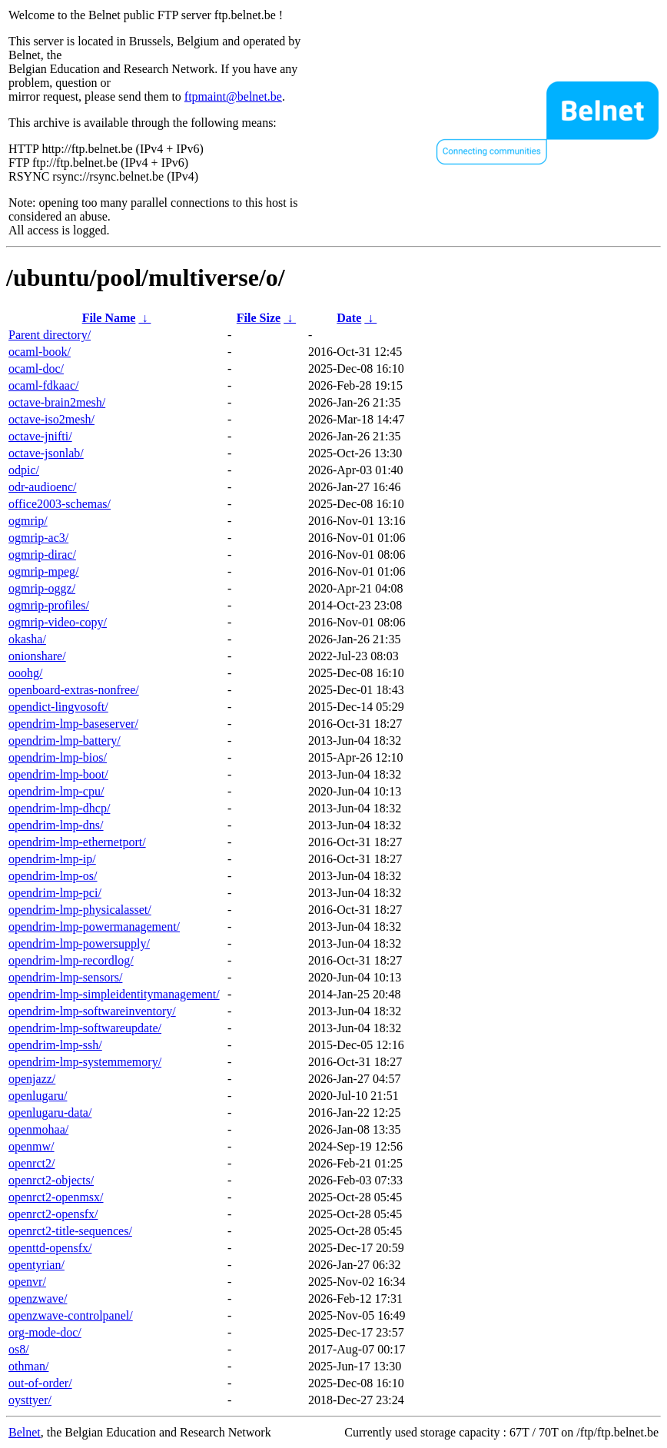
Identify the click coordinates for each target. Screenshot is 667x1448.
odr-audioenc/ (42, 486)
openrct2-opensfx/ (53, 1214)
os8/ (18, 1349)
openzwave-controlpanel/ (70, 1315)
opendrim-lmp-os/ (53, 875)
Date (349, 317)
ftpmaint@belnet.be (233, 96)
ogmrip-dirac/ (42, 554)
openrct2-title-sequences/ (70, 1230)
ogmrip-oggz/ (41, 588)
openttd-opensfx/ (49, 1247)
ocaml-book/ (39, 351)
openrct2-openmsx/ (56, 1197)
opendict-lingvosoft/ (58, 706)
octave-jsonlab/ (46, 453)
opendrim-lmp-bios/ (57, 757)
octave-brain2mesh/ (56, 402)
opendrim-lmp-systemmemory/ (84, 1061)
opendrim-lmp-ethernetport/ (77, 842)
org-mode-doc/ (44, 1332)
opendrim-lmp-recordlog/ (71, 960)
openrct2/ (31, 1163)
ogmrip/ (28, 520)
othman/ (28, 1366)
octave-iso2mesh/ (51, 419)
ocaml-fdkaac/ (43, 385)
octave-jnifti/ (40, 436)
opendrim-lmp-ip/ (52, 858)
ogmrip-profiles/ (48, 605)
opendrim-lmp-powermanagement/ (94, 926)
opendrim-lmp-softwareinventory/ (92, 1011)
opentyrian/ (36, 1264)
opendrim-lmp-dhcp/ (59, 808)
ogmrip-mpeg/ (43, 571)
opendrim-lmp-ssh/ (55, 1044)
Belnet (24, 1432)
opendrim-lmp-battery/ (64, 740)
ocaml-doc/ (36, 368)
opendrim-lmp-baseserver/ (73, 723)
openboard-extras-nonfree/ (73, 689)
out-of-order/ (40, 1383)
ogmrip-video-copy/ (57, 622)
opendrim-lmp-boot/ (58, 774)
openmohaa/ (38, 1129)
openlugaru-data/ (49, 1112)
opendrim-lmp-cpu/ (56, 791)
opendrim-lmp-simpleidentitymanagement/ (114, 994)
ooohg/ (25, 672)
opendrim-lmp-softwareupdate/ (84, 1028)
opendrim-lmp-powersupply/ (79, 943)
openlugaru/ (37, 1095)
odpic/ (23, 470)
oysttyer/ (29, 1399)
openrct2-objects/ (51, 1180)
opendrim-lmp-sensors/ (65, 977)
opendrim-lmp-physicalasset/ (79, 909)
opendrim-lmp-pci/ (54, 892)
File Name (109, 317)
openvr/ (27, 1281)
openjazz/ (31, 1078)
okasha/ (27, 639)
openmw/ (31, 1146)
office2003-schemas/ (59, 503)
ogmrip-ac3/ (38, 537)
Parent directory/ (49, 334)
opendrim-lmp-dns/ (56, 825)
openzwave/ (37, 1298)
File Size (258, 317)
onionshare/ (37, 656)
